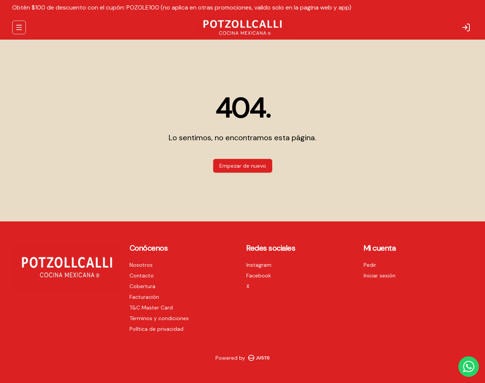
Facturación (144, 296)
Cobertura (142, 286)
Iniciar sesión (380, 275)
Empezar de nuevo (242, 165)
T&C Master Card (151, 307)
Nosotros (141, 264)
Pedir (370, 264)
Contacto (141, 275)
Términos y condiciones (159, 318)
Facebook (258, 275)
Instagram (258, 264)
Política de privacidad (156, 328)
